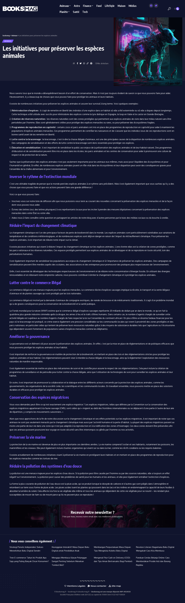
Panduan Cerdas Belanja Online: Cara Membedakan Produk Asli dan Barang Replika (153, 561)
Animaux (9, 41)
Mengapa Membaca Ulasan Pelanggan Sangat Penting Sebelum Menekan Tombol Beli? (70, 561)
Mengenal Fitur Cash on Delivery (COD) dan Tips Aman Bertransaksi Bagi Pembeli (113, 561)
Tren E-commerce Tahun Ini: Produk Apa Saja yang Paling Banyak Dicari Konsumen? (29, 561)
